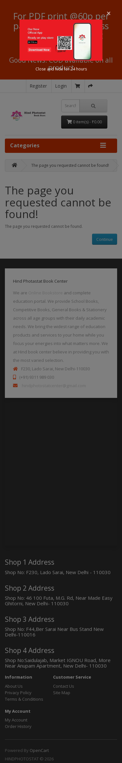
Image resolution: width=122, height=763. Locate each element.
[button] (109, 13)
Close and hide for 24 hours (61, 69)
